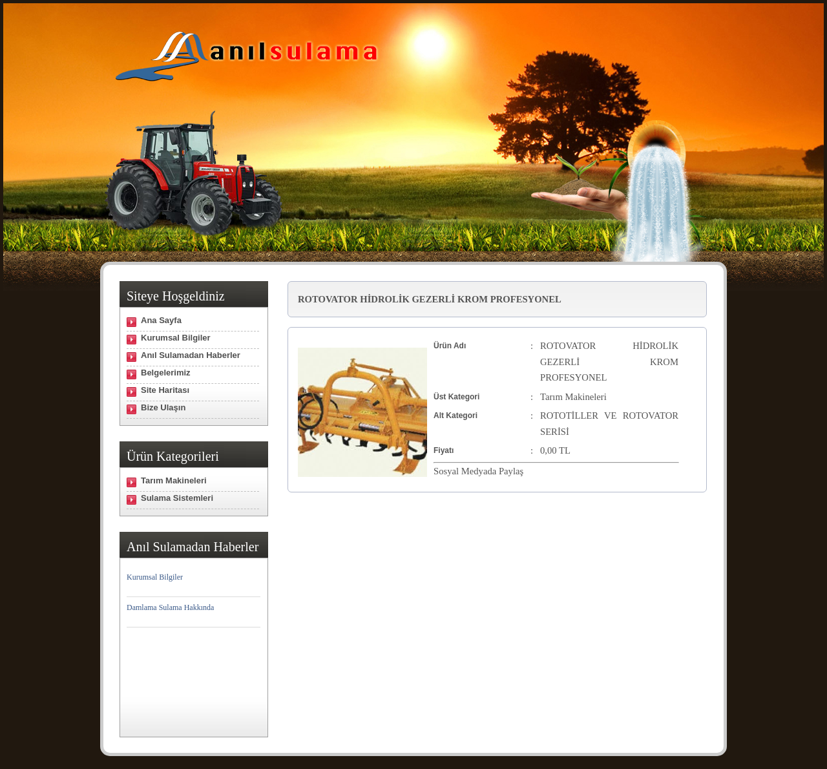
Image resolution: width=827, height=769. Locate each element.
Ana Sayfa (161, 320)
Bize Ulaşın (163, 407)
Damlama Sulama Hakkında (170, 607)
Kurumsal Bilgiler (176, 337)
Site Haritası (165, 390)
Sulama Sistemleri (177, 498)
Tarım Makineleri (174, 480)
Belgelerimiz (166, 372)
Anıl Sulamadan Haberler (190, 355)
